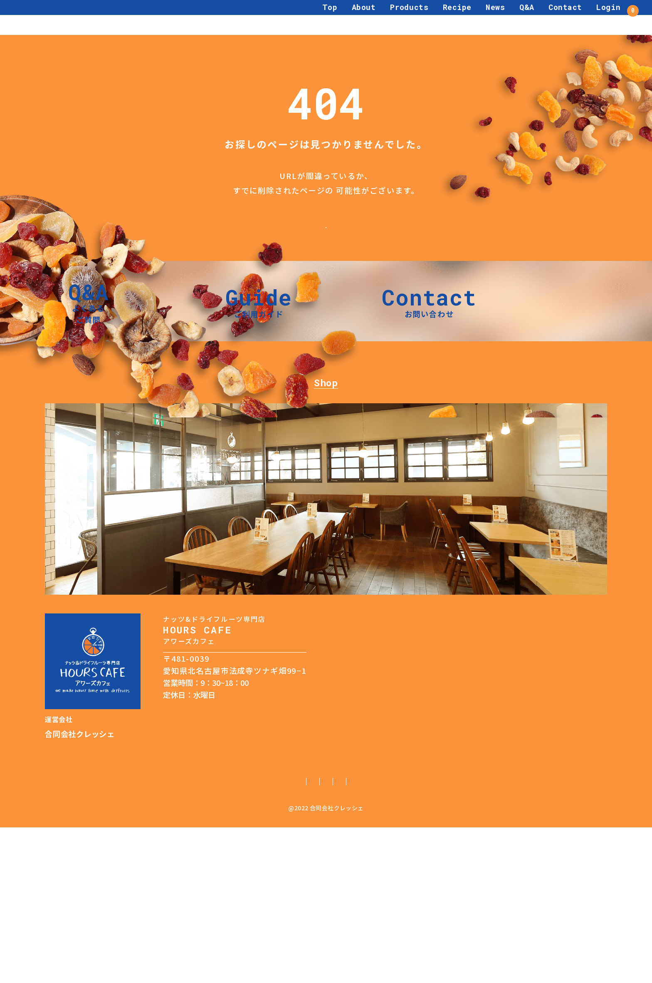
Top (306, 17)
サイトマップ (463, 936)
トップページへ (325, 233)
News (471, 17)
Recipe (433, 17)
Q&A (503, 17)
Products (385, 17)
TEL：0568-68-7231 (197, 836)
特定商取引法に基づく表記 (341, 936)
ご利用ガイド (190, 936)
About (340, 17)
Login (585, 17)
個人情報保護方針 (254, 936)
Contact (541, 17)
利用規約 (412, 936)
